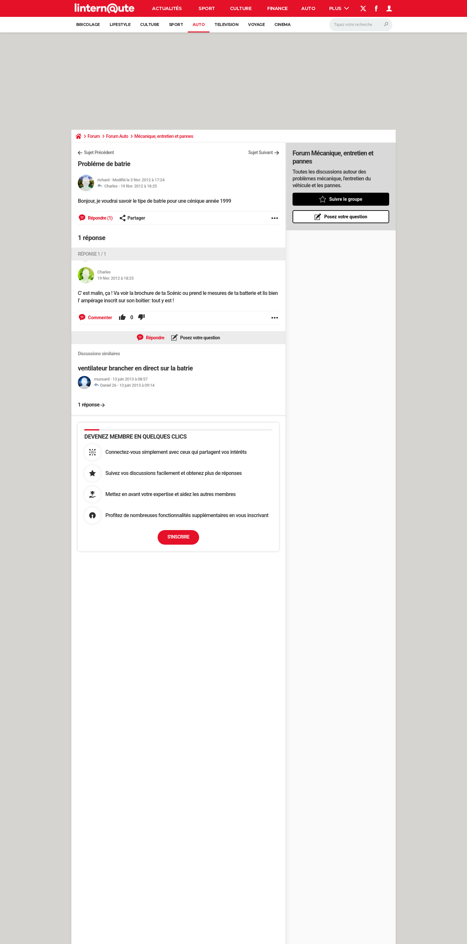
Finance (277, 8)
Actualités (167, 8)
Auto (308, 8)
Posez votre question (199, 337)
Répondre (154, 337)
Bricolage (88, 24)
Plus (339, 8)
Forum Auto (117, 136)
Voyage (256, 24)
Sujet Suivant (260, 152)
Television (226, 24)
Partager (132, 218)
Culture (241, 8)
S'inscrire (178, 536)
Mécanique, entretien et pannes (163, 136)
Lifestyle (120, 24)
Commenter (99, 317)
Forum (94, 136)
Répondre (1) (100, 218)
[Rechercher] (360, 24)
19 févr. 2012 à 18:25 (139, 186)
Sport (206, 8)
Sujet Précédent (99, 152)
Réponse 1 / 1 (92, 254)
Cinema (282, 24)
